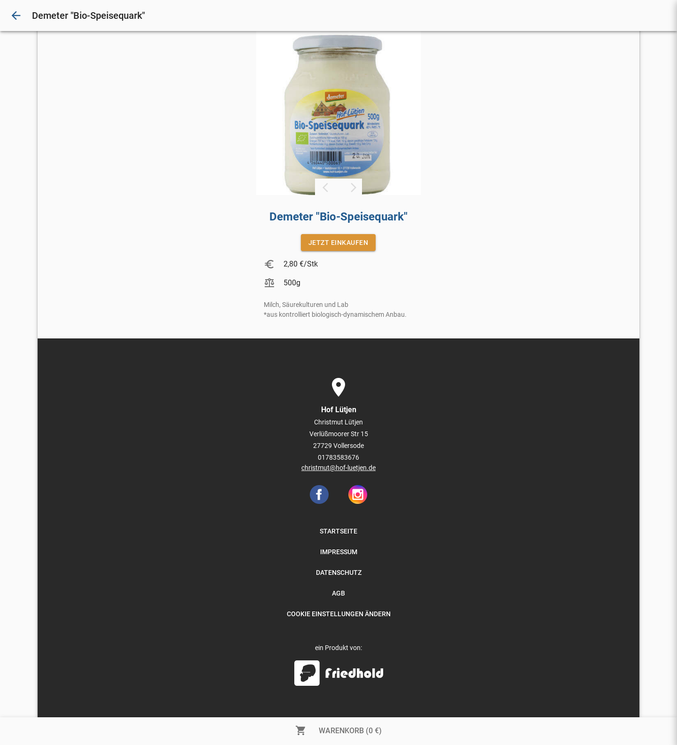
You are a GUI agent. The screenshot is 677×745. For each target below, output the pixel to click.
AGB (338, 593)
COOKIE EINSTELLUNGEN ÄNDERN (339, 614)
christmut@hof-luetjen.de (338, 467)
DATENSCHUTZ (339, 572)
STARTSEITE (338, 531)
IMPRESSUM (338, 552)
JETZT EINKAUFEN (338, 242)
